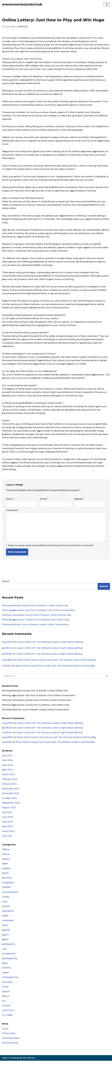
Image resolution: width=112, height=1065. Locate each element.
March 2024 (8, 777)
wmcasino (7, 986)
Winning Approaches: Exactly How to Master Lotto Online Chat (36, 622)
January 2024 (9, 787)
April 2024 (7, 772)
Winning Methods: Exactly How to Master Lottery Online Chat (35, 608)
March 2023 (8, 834)
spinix (5, 967)
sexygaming (8, 957)
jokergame (8, 914)
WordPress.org (10, 1047)
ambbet (6, 872)
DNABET (7, 891)
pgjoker (6, 933)
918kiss (6, 853)
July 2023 (7, 815)
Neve (5, 1062)
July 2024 (7, 758)
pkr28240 (7, 650)
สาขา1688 (7, 1019)
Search (5, 583)
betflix (5, 876)
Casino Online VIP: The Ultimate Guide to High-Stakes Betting (50, 644)
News (5, 929)
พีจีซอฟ (5, 1000)
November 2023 (11, 796)
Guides (5, 900)
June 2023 (7, 820)
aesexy (6, 862)
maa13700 (7, 644)
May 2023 (7, 825)
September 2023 (11, 806)
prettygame (8, 948)
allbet (5, 867)
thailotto (6, 971)
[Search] (53, 679)
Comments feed (11, 1042)
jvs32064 (7, 668)
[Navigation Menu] (107, 4)
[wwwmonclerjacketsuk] (22, 4)
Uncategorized (10, 981)
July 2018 (7, 839)
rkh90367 (7, 656)
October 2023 (9, 801)
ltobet (5, 919)
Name (10, 501)
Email (44, 501)
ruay (4, 952)
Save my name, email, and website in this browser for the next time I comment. (51, 548)
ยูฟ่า (4, 1005)
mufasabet (8, 924)
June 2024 (7, 763)
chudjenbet (8, 886)
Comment (12, 512)
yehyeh (6, 995)
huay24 (6, 910)
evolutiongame (10, 895)
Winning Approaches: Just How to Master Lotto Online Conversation (39, 612)
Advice (5, 857)
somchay (10, 26)
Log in (5, 1032)
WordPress (29, 1062)
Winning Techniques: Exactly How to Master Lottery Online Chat (36, 617)
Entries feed (8, 1037)
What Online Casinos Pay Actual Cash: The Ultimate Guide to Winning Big (56, 662)
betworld (7, 881)
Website (78, 501)
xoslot (5, 990)
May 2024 (7, 768)
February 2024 (10, 782)
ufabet (5, 976)
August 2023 (9, 811)
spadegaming (9, 962)
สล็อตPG (6, 1009)
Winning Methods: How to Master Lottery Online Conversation (36, 627)
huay (12, 59)
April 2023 (7, 830)
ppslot (5, 943)
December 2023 (10, 791)
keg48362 (7, 662)
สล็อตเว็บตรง (8, 1014)
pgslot (5, 938)
